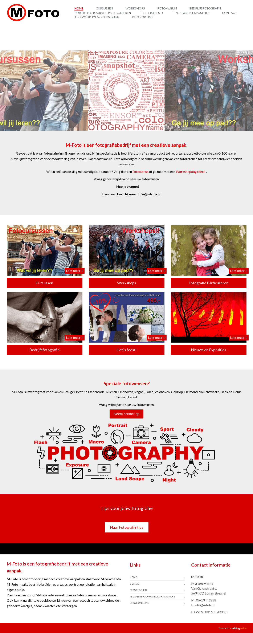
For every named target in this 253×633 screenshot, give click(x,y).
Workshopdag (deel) (190, 171)
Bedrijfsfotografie (205, 8)
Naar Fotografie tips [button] (126, 527)
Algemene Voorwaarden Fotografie (152, 596)
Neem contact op (126, 414)
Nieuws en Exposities (192, 13)
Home (78, 8)
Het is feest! (153, 13)
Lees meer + (74, 271)
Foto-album (167, 8)
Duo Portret (143, 17)
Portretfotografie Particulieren (102, 13)
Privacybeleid (138, 590)
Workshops (135, 8)
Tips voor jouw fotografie (97, 17)
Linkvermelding (140, 602)
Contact (229, 13)
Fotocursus (140, 171)
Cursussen (104, 8)
